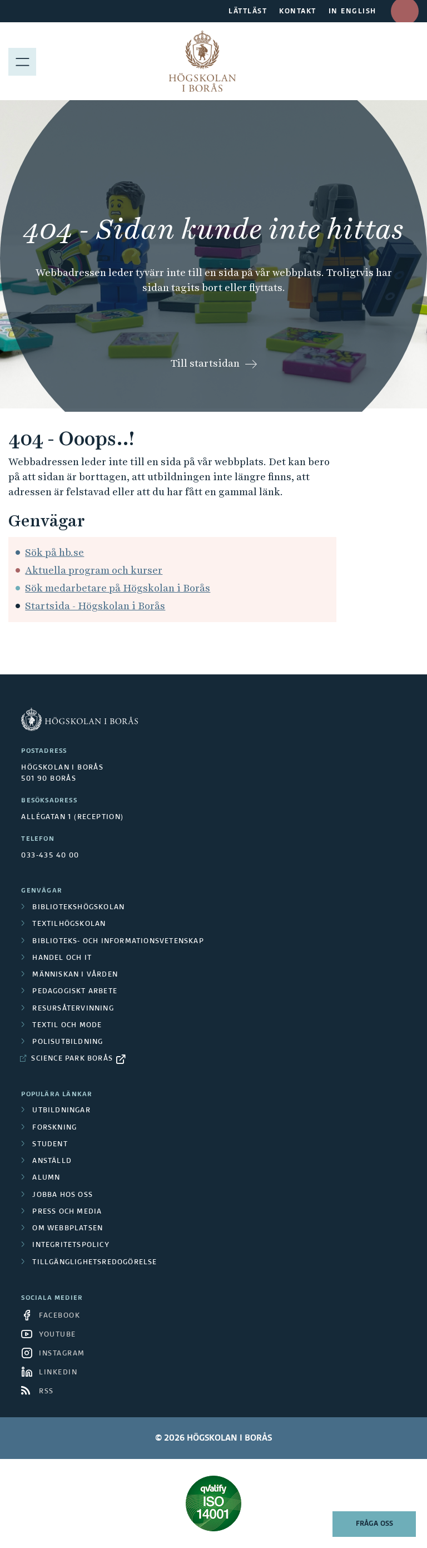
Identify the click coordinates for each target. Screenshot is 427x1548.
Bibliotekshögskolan (78, 907)
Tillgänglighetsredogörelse (94, 1262)
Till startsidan (205, 363)
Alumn (46, 1178)
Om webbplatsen (67, 1229)
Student (49, 1144)
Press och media (67, 1212)
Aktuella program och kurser (93, 570)
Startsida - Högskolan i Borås (95, 606)
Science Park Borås (72, 1059)
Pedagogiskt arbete (74, 991)
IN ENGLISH (352, 12)
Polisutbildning (67, 1042)
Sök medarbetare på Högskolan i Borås (117, 588)
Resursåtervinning (72, 1009)
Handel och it (62, 958)
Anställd (52, 1161)
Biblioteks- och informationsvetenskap (117, 941)
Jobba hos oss (62, 1195)
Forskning (54, 1128)
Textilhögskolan (69, 924)
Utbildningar (61, 1111)
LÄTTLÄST (248, 12)
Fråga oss (374, 1524)
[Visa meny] (22, 61)
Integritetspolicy (70, 1245)
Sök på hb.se (54, 552)
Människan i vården (75, 975)
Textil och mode (67, 1025)
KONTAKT (297, 12)
